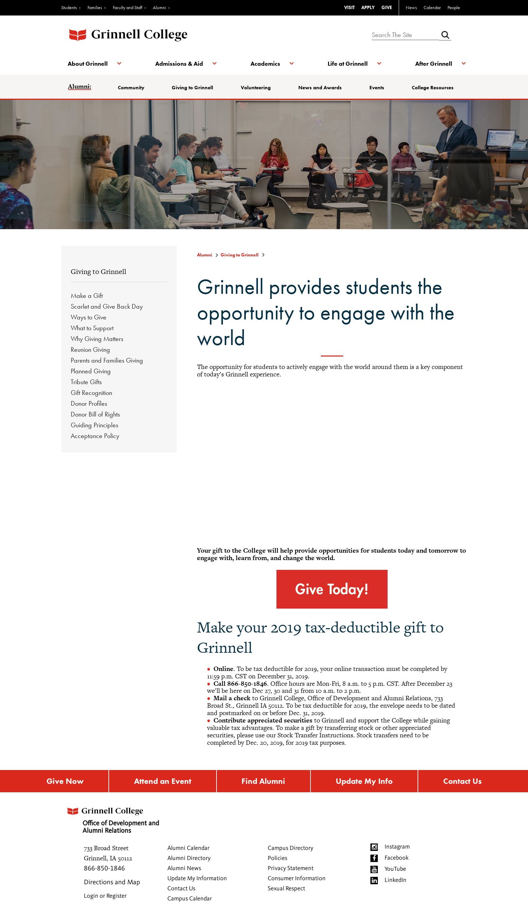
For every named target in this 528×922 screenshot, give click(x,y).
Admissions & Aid (179, 63)
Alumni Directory (188, 859)
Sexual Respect (286, 889)
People (454, 7)
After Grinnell (433, 63)
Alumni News (184, 869)
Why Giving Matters (97, 338)
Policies (277, 859)
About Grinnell (88, 63)
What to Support (92, 328)
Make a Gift (87, 295)
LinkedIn (395, 881)
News (411, 7)
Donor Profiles (89, 403)
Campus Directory (290, 849)
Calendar (432, 7)
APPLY (368, 7)
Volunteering (256, 87)
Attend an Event (162, 781)
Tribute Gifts (86, 381)
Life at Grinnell (347, 63)
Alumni (159, 7)
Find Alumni (263, 781)
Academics (265, 63)
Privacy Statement (291, 869)
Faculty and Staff (127, 7)
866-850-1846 (104, 869)
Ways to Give (88, 317)
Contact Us (462, 781)
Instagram (397, 847)
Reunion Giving (90, 349)
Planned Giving (91, 371)
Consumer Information (297, 879)
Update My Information (197, 879)
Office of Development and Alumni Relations (114, 819)
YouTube (395, 869)
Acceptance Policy (95, 435)
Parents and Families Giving (107, 360)
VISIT (349, 7)
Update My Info (364, 781)
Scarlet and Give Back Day (107, 306)
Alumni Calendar (188, 849)
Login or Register (105, 896)
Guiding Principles (94, 425)
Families (95, 7)
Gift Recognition (91, 392)
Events (376, 87)
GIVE (387, 7)
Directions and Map (112, 883)
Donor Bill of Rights (95, 414)
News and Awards (320, 87)
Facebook (396, 858)
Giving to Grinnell (192, 87)
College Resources (432, 87)
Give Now (65, 781)
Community (131, 87)
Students (69, 7)
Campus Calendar (189, 899)
